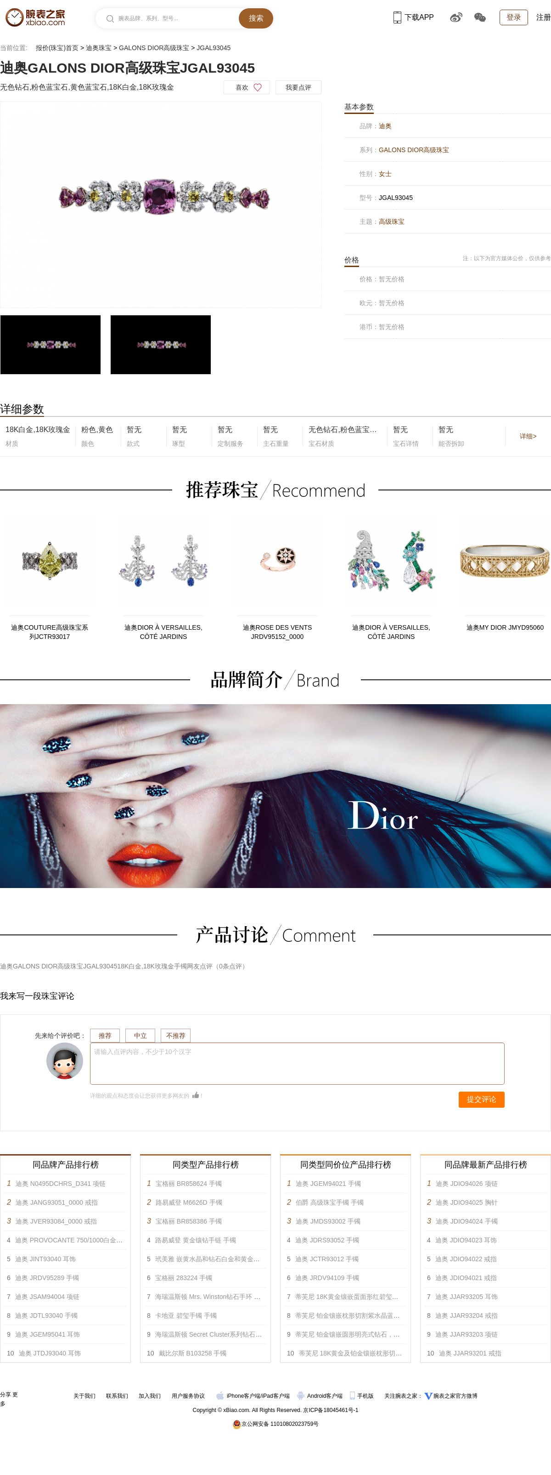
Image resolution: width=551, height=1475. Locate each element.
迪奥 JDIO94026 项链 (467, 1183)
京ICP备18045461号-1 (330, 1410)
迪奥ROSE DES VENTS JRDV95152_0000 (277, 632)
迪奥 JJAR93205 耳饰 (466, 1296)
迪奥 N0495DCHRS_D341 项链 (61, 1183)
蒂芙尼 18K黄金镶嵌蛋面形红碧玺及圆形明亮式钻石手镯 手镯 (383, 1296)
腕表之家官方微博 (455, 1396)
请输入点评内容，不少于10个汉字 (142, 1051)
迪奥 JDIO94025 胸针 (467, 1202)
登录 (513, 17)
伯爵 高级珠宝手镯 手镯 (330, 1202)
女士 (385, 173)
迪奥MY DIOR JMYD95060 (505, 627)
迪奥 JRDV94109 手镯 (327, 1277)
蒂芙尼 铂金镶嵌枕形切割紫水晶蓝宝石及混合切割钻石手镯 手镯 (387, 1315)
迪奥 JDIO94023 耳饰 (466, 1240)
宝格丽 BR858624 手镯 (189, 1183)
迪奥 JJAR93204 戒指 (466, 1315)
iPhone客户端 (238, 1396)
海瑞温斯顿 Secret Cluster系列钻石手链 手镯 (219, 1334)
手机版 (362, 1396)
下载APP (414, 17)
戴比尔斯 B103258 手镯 (193, 1353)
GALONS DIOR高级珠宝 (154, 47)
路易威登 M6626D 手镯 (189, 1202)
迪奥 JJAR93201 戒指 (470, 1353)
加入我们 (150, 1396)
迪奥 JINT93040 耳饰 (45, 1259)
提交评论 (481, 1099)
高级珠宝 (392, 221)
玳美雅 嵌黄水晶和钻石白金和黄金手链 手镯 (218, 1259)
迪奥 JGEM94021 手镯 (328, 1183)
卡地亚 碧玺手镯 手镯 (186, 1315)
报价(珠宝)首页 (57, 47)
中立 (140, 1035)
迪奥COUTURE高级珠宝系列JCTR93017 (49, 632)
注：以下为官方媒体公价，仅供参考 (507, 258)
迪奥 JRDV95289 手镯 (47, 1277)
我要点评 (298, 87)
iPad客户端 (276, 1396)
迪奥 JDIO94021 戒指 (466, 1277)
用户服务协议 (188, 1396)
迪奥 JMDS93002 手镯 (328, 1221)
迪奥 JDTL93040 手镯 (46, 1315)
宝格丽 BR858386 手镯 (189, 1221)
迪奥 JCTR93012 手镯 (327, 1259)
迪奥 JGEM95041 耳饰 (47, 1334)
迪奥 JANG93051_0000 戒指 (57, 1202)
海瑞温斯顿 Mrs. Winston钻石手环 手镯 (211, 1296)
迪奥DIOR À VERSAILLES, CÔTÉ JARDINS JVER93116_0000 (163, 632)
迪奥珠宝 (99, 47)
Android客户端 (320, 1396)
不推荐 (176, 1035)
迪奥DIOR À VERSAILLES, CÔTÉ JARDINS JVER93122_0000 (391, 632)
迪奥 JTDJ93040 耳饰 (50, 1353)
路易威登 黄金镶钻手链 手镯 (195, 1240)
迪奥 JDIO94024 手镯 (467, 1221)
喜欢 (242, 87)
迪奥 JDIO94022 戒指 (466, 1259)
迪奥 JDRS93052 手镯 (327, 1240)
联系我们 (117, 1396)
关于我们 (84, 1396)
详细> (528, 436)
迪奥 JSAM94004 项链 (47, 1296)
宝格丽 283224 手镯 (184, 1277)
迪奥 (385, 126)
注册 (543, 17)
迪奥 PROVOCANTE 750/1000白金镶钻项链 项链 (86, 1240)
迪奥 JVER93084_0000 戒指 (56, 1221)
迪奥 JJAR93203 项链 (466, 1334)
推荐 (105, 1035)
